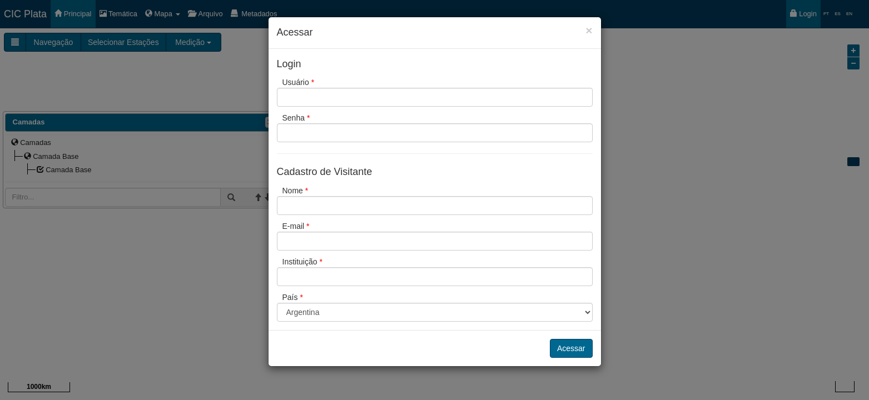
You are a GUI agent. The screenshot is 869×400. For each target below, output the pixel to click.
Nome (295, 190)
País (292, 297)
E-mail (296, 226)
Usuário (298, 82)
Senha (296, 117)
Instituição (302, 261)
